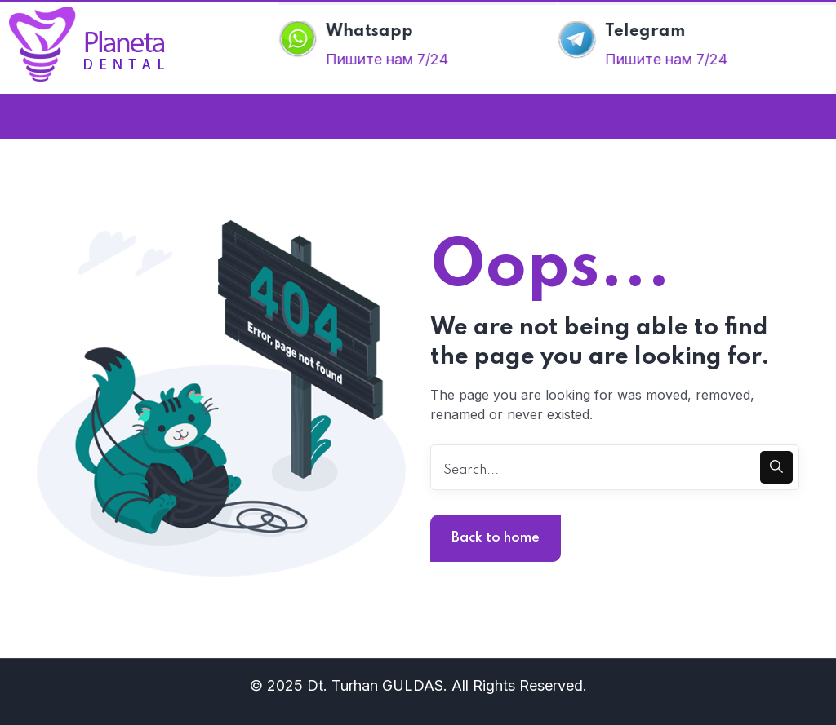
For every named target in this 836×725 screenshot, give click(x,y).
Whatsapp (371, 32)
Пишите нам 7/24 (388, 59)
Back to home (495, 538)
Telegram (647, 32)
